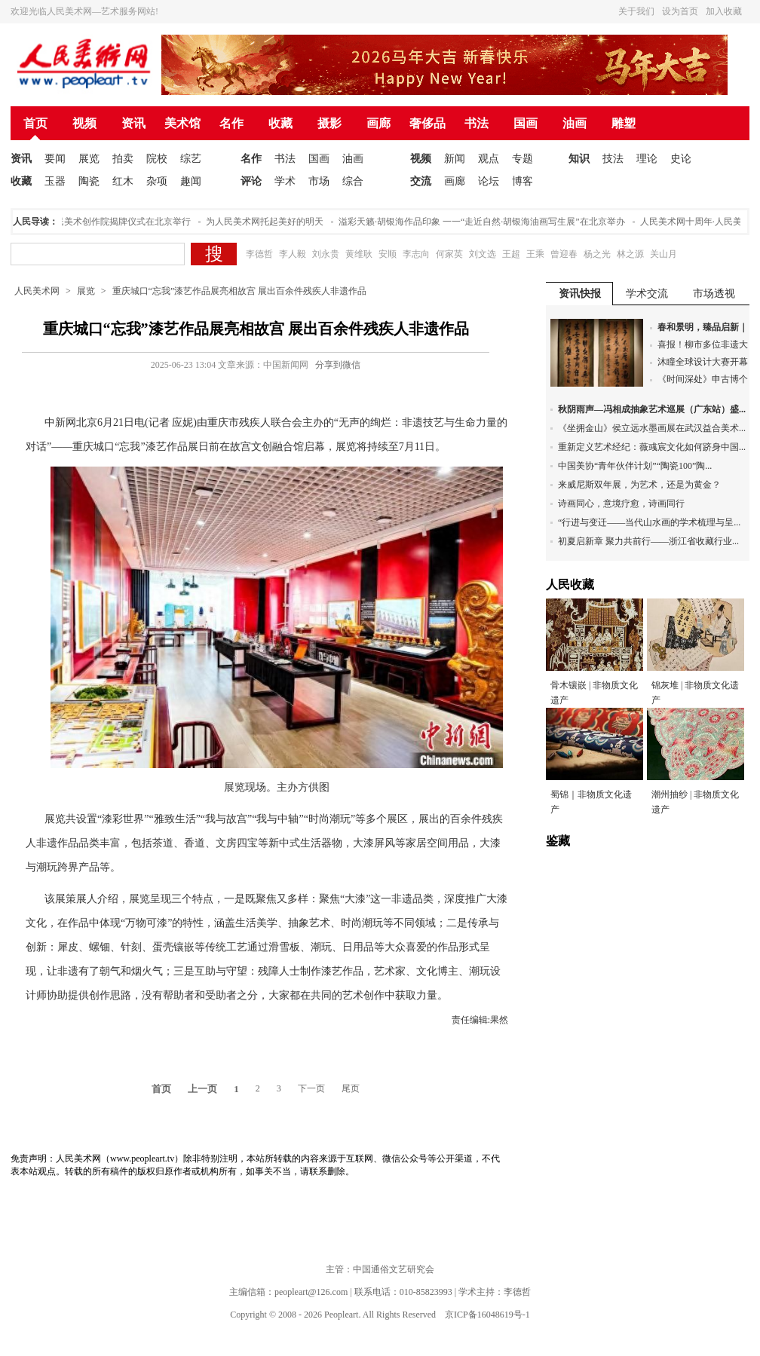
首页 (35, 123)
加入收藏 (724, 11)
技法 (613, 158)
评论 (251, 181)
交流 (420, 181)
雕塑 (623, 123)
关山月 (663, 254)
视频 (84, 123)
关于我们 (636, 11)
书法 (476, 123)
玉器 (55, 181)
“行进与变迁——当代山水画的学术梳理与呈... (649, 522)
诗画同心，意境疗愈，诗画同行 (621, 503)
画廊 (378, 123)
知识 (579, 158)
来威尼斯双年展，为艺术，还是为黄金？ (639, 484)
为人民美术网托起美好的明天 (267, 221)
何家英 (449, 254)
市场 (318, 181)
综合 (352, 181)
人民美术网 (37, 291)
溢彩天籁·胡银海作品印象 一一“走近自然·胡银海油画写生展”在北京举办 (484, 221)
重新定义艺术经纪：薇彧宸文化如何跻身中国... (652, 447)
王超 (511, 254)
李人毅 (292, 254)
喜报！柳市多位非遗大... (706, 344)
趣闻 (190, 181)
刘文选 (482, 254)
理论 (646, 158)
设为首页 (680, 11)
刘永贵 (325, 254)
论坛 (488, 181)
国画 (525, 123)
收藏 (280, 123)
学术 (285, 181)
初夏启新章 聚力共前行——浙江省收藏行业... (648, 541)
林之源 (630, 254)
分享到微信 (337, 365)
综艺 (190, 158)
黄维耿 (358, 254)
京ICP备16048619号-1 (487, 1314)
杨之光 (597, 254)
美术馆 (182, 123)
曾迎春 (564, 254)
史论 (680, 158)
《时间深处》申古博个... (706, 379)
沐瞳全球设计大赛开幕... (706, 362)
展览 (89, 158)
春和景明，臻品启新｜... (706, 327)
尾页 (351, 1088)
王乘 (535, 254)
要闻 (55, 158)
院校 (156, 158)
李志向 (416, 254)
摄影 (329, 123)
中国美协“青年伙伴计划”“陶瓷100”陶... (635, 466)
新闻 (454, 158)
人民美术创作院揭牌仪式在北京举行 (120, 221)
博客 (522, 181)
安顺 (387, 254)
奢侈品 (427, 123)
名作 (231, 123)
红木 (122, 181)
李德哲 (259, 254)
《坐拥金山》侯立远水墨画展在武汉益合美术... (652, 428)
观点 (488, 158)
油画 (574, 123)
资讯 (133, 123)
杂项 (156, 181)
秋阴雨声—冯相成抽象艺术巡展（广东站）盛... (652, 409)
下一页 (311, 1088)
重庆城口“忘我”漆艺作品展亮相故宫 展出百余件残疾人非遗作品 (239, 291)
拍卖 (122, 158)
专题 (522, 158)
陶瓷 (89, 181)
